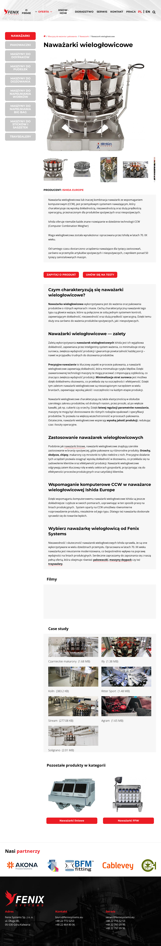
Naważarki (20, 36)
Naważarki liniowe (72, 820)
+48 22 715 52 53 (115, 921)
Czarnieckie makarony (62, 661)
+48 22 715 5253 (64, 921)
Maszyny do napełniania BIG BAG (20, 109)
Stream (53, 720)
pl (140, 12)
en (148, 12)
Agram (105, 720)
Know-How (63, 12)
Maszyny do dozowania (20, 80)
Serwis (102, 11)
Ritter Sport (108, 691)
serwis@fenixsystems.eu (120, 917)
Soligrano (54, 750)
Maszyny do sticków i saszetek (20, 124)
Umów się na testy (100, 274)
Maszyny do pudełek (20, 68)
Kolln (51, 691)
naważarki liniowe (74, 446)
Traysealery (20, 136)
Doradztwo (84, 11)
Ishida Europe (73, 189)
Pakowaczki (20, 45)
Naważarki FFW (128, 820)
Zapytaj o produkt (61, 274)
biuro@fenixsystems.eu (69, 917)
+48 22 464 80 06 (65, 924)
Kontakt (116, 11)
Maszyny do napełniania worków (20, 94)
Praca (131, 11)
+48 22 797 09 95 (115, 924)
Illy (103, 661)
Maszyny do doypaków (20, 55)
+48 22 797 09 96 (115, 928)
